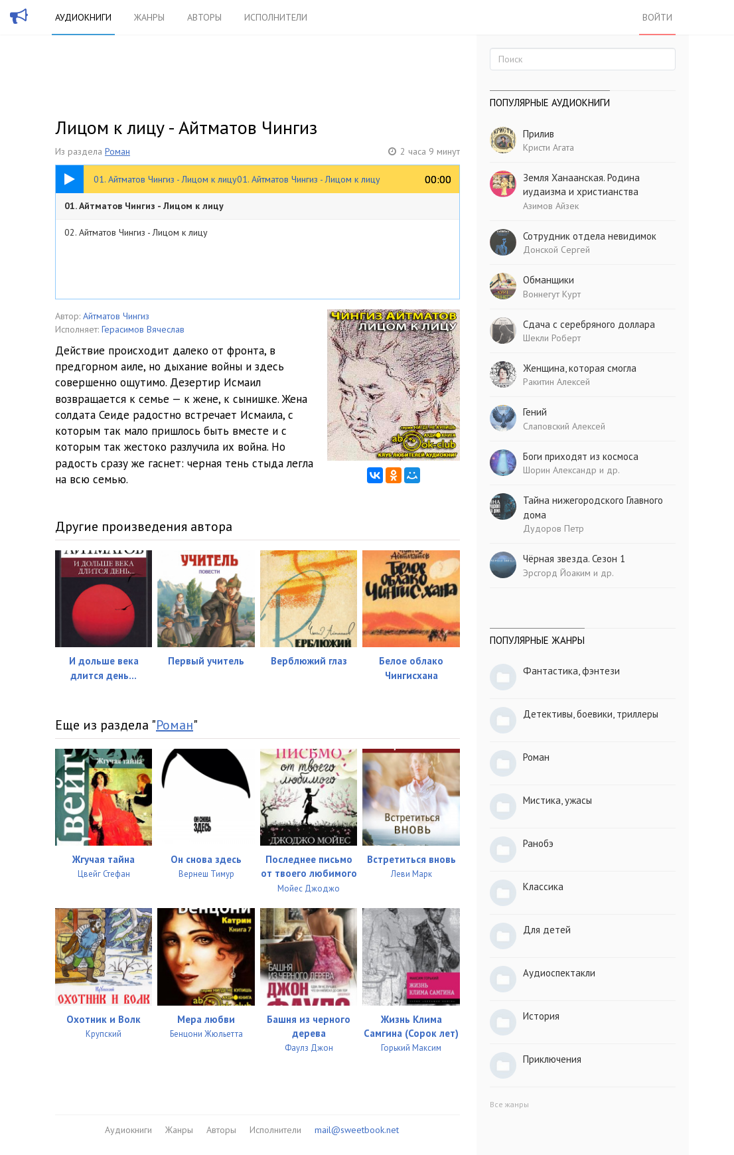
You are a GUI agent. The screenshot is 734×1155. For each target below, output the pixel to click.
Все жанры (509, 1104)
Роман (117, 151)
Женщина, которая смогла (579, 368)
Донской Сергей (556, 250)
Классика (543, 886)
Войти (657, 17)
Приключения (552, 1059)
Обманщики (548, 279)
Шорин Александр (560, 470)
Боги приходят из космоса (580, 456)
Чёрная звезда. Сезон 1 (574, 558)
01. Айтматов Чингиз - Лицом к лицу (144, 206)
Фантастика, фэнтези (571, 670)
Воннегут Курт (552, 294)
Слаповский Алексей (564, 426)
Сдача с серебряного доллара (589, 324)
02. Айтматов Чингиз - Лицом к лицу (136, 232)
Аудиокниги (83, 17)
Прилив (538, 133)
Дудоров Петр (553, 528)
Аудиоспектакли (559, 972)
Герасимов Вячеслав (143, 329)
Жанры (149, 17)
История (541, 1016)
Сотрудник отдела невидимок (589, 236)
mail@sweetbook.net (357, 1130)
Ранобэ (538, 843)
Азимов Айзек (551, 206)
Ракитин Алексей (556, 382)
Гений (535, 412)
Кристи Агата (548, 147)
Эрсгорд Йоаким (557, 573)
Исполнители (275, 17)
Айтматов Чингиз (116, 316)
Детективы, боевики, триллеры (590, 714)
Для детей (547, 929)
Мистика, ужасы (557, 800)
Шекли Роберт (552, 338)
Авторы (204, 17)
